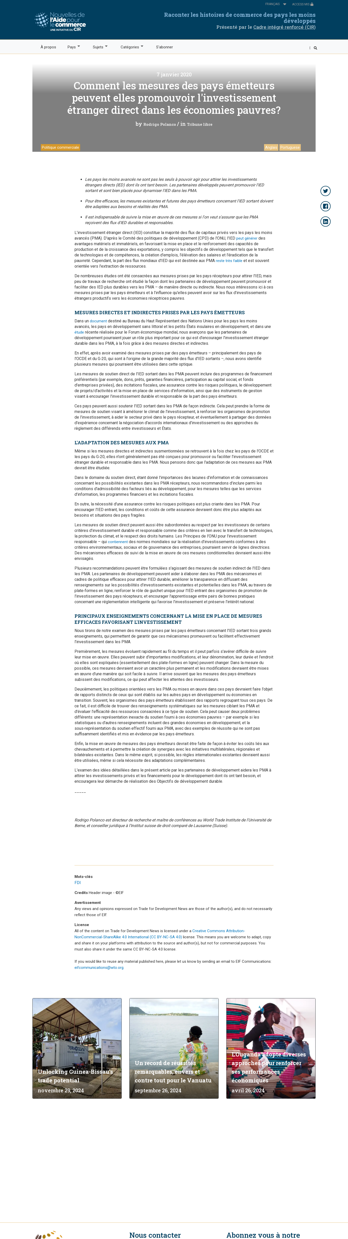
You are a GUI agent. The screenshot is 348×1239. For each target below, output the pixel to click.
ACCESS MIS (303, 4)
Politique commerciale (60, 147)
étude (79, 332)
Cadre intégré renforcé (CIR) (284, 27)
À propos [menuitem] (48, 47)
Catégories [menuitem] (129, 46)
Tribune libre (199, 124)
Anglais (271, 147)
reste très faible (229, 260)
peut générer (246, 238)
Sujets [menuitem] (98, 46)
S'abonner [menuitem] (164, 47)
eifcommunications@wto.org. (99, 967)
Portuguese (290, 147)
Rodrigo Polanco (159, 124)
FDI (77, 882)
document (98, 321)
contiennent (118, 542)
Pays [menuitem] (71, 46)
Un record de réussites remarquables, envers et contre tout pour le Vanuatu (173, 1071)
